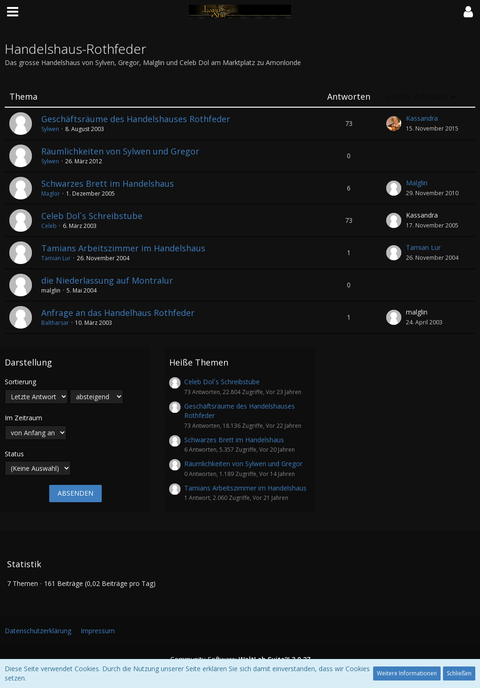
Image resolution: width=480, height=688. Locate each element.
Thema (23, 96)
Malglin (417, 182)
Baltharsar (55, 323)
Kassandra (422, 118)
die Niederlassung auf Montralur (107, 280)
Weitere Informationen (407, 673)
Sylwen (50, 129)
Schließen (459, 673)
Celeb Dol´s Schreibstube (91, 215)
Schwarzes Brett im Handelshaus (107, 183)
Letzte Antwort (417, 96)
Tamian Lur (56, 258)
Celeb (49, 226)
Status (14, 453)
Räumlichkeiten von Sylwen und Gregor (120, 151)
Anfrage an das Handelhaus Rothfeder (118, 312)
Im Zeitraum (23, 417)
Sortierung (20, 381)
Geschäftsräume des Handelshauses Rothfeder (135, 118)
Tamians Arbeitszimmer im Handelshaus (123, 248)
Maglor (50, 194)
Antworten (348, 96)
